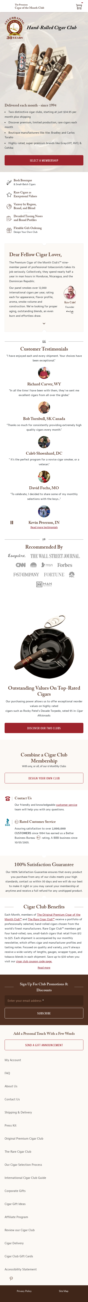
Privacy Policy (24, 1291)
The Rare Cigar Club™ (41, 919)
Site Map (63, 1291)
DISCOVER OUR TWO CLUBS (44, 728)
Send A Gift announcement (44, 1045)
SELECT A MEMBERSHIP (44, 160)
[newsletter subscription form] (44, 1000)
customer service (66, 805)
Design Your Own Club (44, 778)
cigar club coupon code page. (34, 961)
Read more (44, 967)
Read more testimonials (44, 527)
